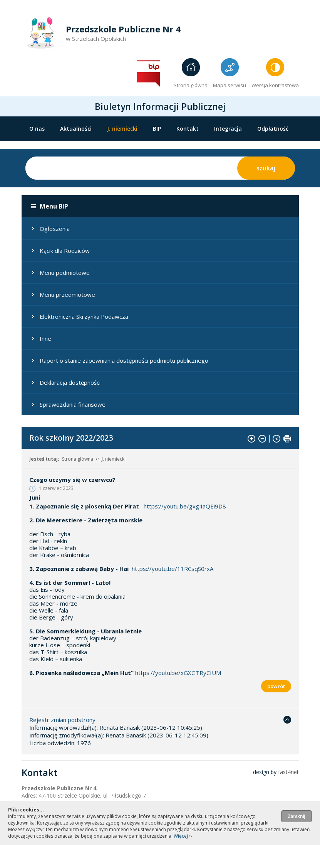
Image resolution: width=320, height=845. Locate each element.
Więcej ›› (183, 836)
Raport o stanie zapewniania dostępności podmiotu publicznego (124, 360)
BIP (157, 128)
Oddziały (41, 144)
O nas (37, 128)
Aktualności (76, 128)
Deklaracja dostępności (70, 382)
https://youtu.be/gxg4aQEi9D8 (185, 506)
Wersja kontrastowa (275, 85)
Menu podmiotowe (65, 272)
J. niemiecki (122, 128)
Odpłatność (272, 128)
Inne (45, 338)
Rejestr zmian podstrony (62, 720)
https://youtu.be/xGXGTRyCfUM (178, 673)
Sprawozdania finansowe (73, 404)
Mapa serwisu (229, 85)
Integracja (228, 128)
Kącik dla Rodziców (65, 250)
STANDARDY (85, 144)
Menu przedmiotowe (67, 294)
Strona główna (191, 85)
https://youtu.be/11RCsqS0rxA (172, 568)
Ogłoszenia (55, 228)
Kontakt (187, 128)
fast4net (288, 772)
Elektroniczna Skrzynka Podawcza (84, 316)
